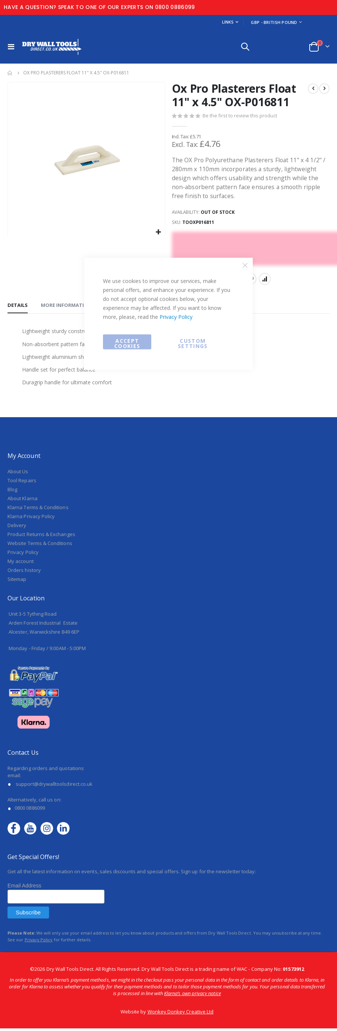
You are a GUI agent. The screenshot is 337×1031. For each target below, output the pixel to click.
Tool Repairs (21, 483)
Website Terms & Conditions (39, 545)
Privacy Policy (176, 316)
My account (20, 563)
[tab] (17, 307)
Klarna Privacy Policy (31, 519)
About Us (17, 474)
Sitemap (16, 581)
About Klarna (22, 501)
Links (228, 22)
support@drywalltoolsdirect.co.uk (54, 786)
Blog (12, 492)
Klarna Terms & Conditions (38, 510)
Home (10, 72)
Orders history (24, 572)
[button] (158, 232)
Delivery (17, 527)
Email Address (24, 888)
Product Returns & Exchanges (41, 536)
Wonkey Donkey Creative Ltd (181, 1014)
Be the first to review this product (240, 116)
